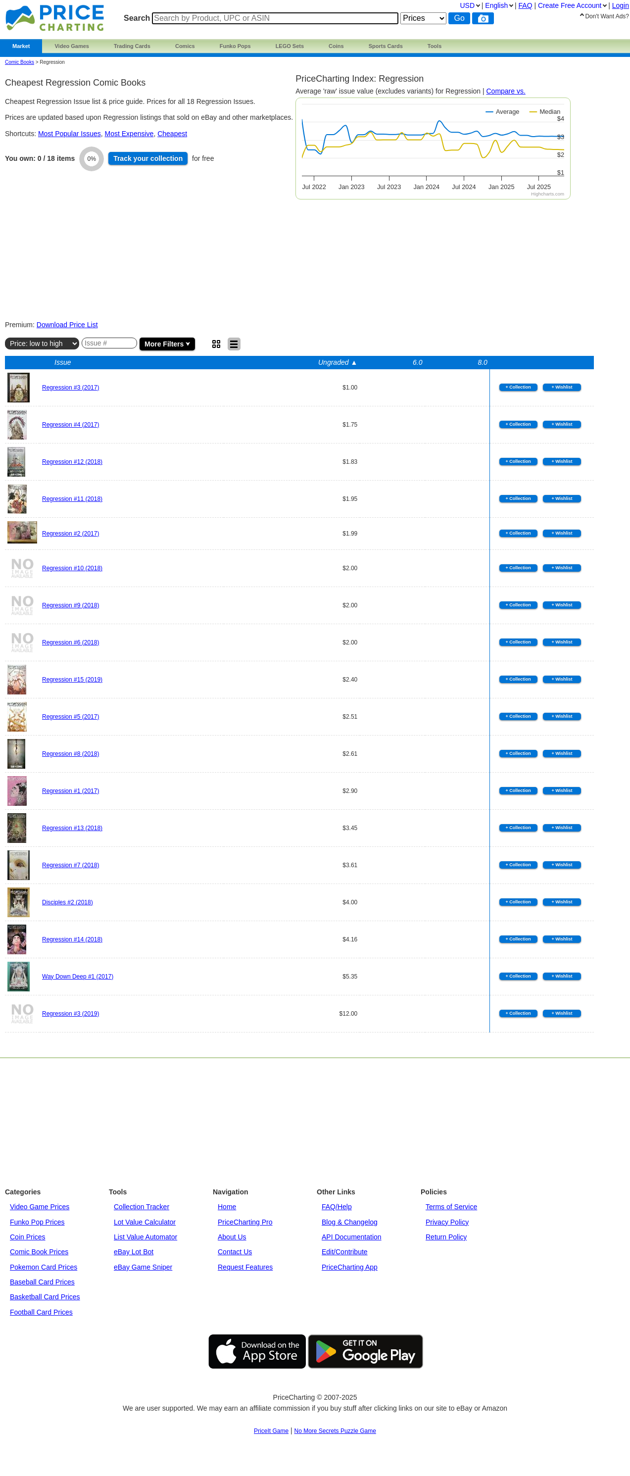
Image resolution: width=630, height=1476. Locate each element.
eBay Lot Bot (133, 1252)
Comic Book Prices (39, 1252)
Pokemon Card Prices (43, 1267)
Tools (435, 46)
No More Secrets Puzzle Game (335, 1430)
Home (227, 1207)
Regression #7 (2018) (70, 865)
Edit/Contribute (345, 1252)
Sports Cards (386, 46)
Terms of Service (451, 1207)
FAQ (526, 5)
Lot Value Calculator (145, 1222)
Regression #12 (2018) (72, 461)
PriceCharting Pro (245, 1222)
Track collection (148, 158)
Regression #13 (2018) (72, 828)
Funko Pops (235, 46)
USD (467, 5)
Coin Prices (28, 1237)
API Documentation (352, 1237)
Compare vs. (505, 91)
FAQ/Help (337, 1207)
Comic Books (19, 62)
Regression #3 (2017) (70, 387)
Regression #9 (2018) (70, 605)
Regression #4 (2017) (70, 424)
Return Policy (446, 1237)
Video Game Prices (39, 1207)
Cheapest (172, 134)
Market (21, 46)
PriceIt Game (271, 1430)
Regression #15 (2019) (72, 679)
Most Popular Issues (69, 134)
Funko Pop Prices (37, 1222)
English (496, 5)
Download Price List (67, 325)
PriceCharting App (350, 1267)
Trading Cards (132, 46)
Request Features (245, 1267)
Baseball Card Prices (42, 1282)
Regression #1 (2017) (70, 790)
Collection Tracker (141, 1207)
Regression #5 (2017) (70, 716)
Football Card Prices (41, 1312)
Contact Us (235, 1252)
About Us (232, 1237)
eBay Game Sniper (143, 1267)
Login (620, 5)
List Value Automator (145, 1237)
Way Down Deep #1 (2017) (77, 976)
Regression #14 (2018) (72, 939)
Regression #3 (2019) (70, 1013)
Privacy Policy (447, 1222)
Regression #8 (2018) (70, 753)
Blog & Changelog (350, 1222)
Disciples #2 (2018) (67, 902)
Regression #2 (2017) (70, 533)
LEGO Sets (290, 46)
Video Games (71, 46)
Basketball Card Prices (45, 1297)
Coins (336, 46)
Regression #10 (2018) (72, 568)
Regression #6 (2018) (70, 642)
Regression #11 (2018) (72, 498)
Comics (185, 46)
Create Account (569, 5)
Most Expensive (129, 134)
